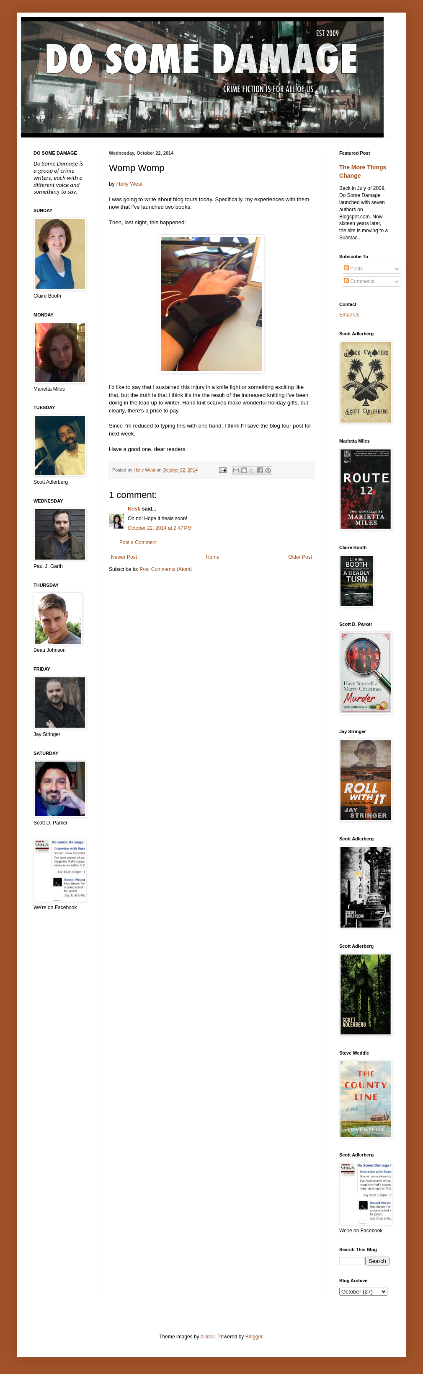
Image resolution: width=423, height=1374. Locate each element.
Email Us (349, 315)
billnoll (207, 1337)
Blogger (254, 1337)
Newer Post (124, 557)
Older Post (300, 557)
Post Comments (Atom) (165, 569)
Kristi (134, 509)
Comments (359, 281)
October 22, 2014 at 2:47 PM (159, 528)
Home (212, 557)
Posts (353, 269)
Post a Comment (138, 542)
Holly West (129, 184)
